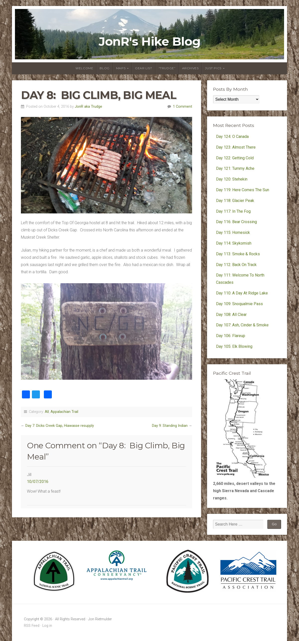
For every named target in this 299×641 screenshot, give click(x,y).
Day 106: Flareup (230, 335)
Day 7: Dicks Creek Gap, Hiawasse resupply (59, 426)
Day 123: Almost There (236, 147)
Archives (190, 68)
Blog (104, 68)
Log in (47, 626)
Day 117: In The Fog (233, 211)
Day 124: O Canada (232, 136)
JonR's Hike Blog (150, 41)
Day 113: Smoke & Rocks (238, 254)
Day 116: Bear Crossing (236, 221)
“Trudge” (167, 68)
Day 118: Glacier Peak (235, 200)
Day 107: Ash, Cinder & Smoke (242, 325)
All (47, 412)
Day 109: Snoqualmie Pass (239, 303)
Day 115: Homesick (233, 232)
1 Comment (182, 106)
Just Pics (213, 68)
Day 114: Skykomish (233, 243)
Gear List (143, 68)
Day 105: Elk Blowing (234, 346)
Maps (121, 68)
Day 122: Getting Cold (235, 158)
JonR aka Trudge (88, 106)
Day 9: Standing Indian (170, 426)
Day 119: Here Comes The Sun (242, 189)
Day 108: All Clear (231, 314)
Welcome (84, 68)
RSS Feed (31, 626)
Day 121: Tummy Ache (235, 168)
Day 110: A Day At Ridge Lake (242, 293)
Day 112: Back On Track (236, 264)
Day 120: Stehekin (231, 179)
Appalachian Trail (64, 412)
